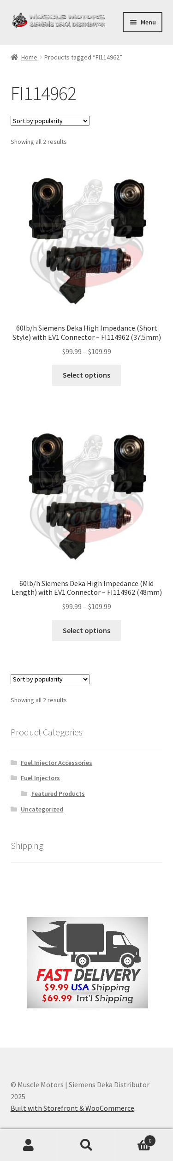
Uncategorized (42, 809)
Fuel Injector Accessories (56, 762)
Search (86, 1145)
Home (29, 57)
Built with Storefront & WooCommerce (72, 1108)
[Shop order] (50, 121)
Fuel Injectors (40, 778)
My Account (29, 1145)
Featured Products (58, 793)
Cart (135, 1139)
